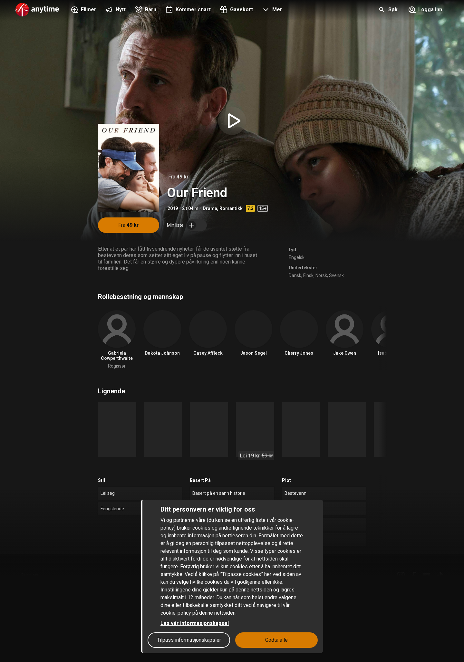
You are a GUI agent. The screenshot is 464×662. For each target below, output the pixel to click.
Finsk (308, 275)
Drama (210, 208)
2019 (173, 208)
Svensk (336, 275)
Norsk (321, 275)
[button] (271, 10)
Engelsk (296, 257)
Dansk (295, 275)
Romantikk (231, 208)
